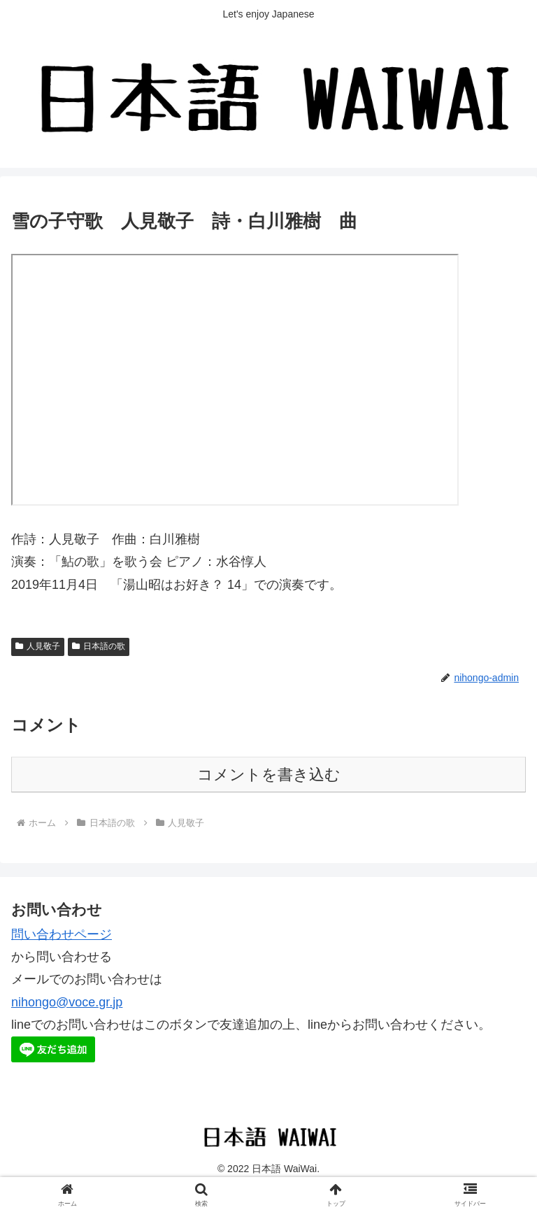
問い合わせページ (61, 934)
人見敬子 (37, 646)
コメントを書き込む (269, 774)
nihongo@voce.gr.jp (66, 1002)
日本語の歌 (98, 646)
